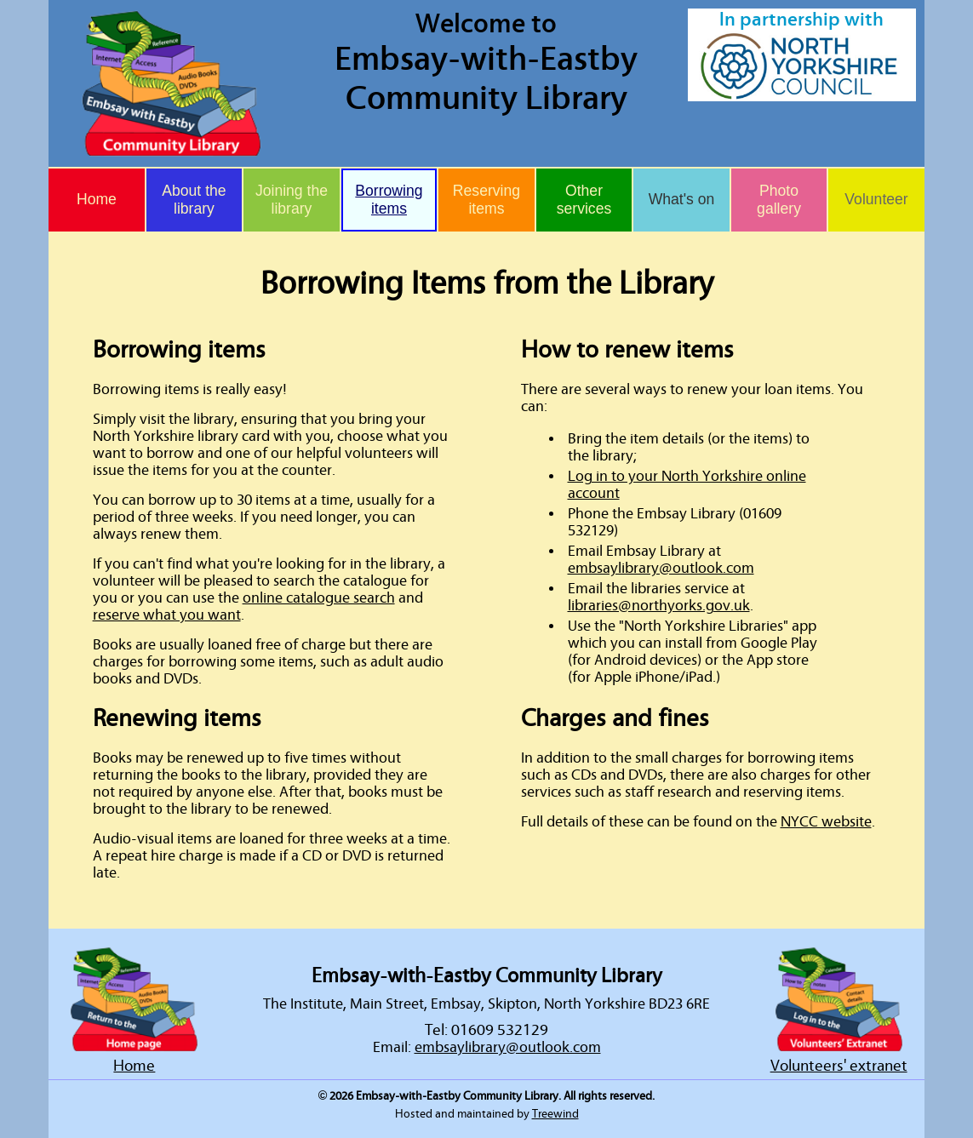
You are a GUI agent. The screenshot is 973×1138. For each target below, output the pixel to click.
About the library (194, 199)
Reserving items (486, 199)
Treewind (555, 1114)
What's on (682, 199)
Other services (584, 199)
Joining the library (291, 199)
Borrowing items (388, 199)
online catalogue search (319, 598)
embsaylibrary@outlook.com (661, 568)
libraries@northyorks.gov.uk (659, 606)
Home (97, 199)
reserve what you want (167, 615)
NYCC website (826, 822)
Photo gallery (779, 199)
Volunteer (875, 199)
